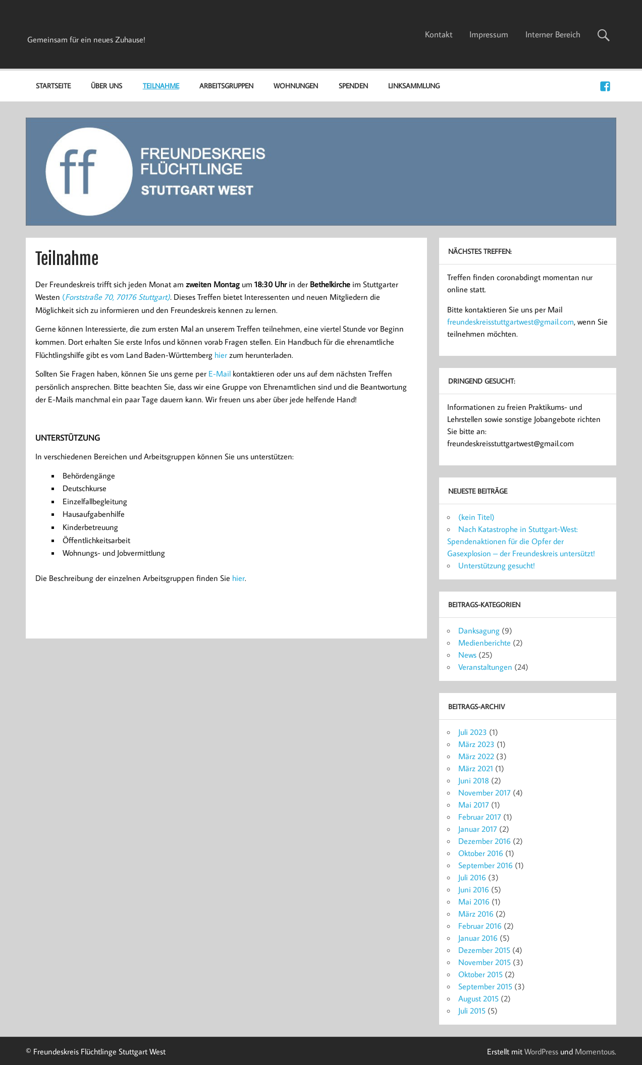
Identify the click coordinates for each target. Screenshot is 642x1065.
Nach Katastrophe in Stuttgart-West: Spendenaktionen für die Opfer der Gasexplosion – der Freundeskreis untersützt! (521, 541)
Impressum (488, 34)
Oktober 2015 (480, 974)
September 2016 (485, 865)
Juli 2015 (472, 1010)
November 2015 (484, 962)
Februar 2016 (480, 926)
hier (221, 355)
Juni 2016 (473, 889)
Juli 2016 (472, 877)
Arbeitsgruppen (226, 85)
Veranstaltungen (485, 667)
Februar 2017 (479, 817)
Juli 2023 (472, 732)
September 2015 (485, 986)
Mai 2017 (473, 805)
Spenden (353, 85)
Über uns (106, 85)
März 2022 (476, 756)
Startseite (53, 85)
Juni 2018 (473, 780)
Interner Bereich (552, 34)
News (467, 655)
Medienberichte (484, 642)
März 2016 (476, 914)
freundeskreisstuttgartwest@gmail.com (510, 321)
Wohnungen (296, 85)
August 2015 (478, 998)
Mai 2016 (474, 901)
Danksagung (479, 630)
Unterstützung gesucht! (496, 565)
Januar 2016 (478, 938)
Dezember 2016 (484, 841)
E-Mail (219, 373)
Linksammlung (414, 85)
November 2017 (484, 792)
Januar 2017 (477, 829)
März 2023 (476, 744)
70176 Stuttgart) (143, 297)
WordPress (541, 1051)
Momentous (595, 1051)
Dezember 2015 (484, 950)
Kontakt (439, 34)
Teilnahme (161, 85)
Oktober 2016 (480, 853)
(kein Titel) (476, 517)
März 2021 (475, 768)
